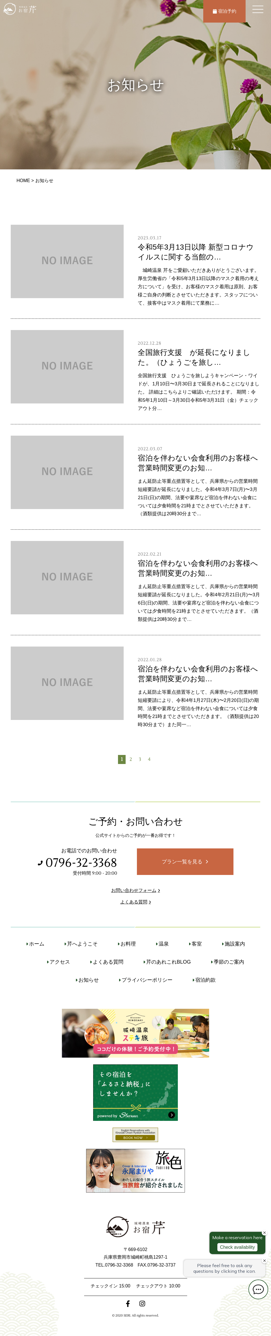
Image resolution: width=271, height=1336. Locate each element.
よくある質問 (133, 902)
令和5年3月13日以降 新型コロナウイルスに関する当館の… (196, 252)
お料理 (128, 944)
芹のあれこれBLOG (168, 962)
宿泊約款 (205, 980)
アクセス (60, 962)
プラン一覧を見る (182, 862)
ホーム (36, 944)
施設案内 (235, 944)
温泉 (164, 944)
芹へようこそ (82, 944)
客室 (197, 944)
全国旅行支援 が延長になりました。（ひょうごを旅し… (194, 357)
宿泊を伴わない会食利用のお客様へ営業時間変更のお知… (198, 463)
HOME (23, 180)
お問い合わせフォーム (133, 890)
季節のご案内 (229, 962)
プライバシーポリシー (147, 980)
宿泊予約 (224, 11)
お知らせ (88, 980)
